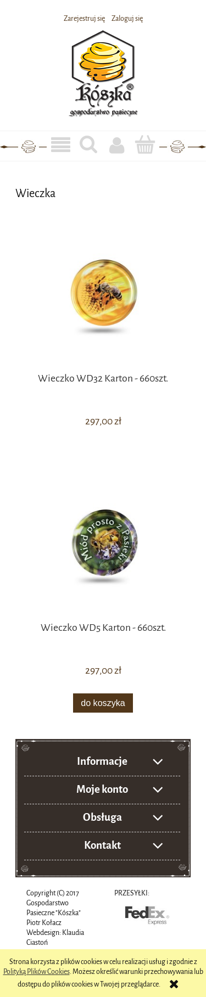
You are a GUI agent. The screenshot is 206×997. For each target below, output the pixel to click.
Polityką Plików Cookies (36, 972)
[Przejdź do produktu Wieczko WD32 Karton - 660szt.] (103, 299)
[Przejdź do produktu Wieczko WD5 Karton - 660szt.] (103, 549)
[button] (61, 145)
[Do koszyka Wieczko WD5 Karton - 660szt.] (103, 703)
